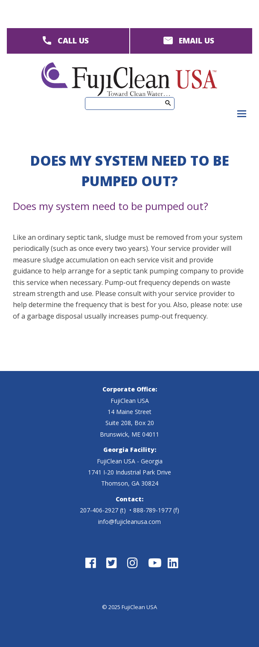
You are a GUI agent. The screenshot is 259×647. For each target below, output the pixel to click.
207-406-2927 (99, 510)
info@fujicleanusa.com (129, 522)
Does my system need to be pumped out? (110, 206)
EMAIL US (196, 40)
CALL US (73, 40)
